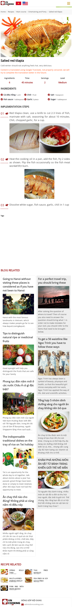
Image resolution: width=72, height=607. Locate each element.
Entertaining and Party (37, 11)
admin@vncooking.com (33, 596)
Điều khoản (55, 603)
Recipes (11, 11)
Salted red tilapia (55, 11)
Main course (21, 11)
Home (3, 11)
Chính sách (66, 603)
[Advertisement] (36, 244)
